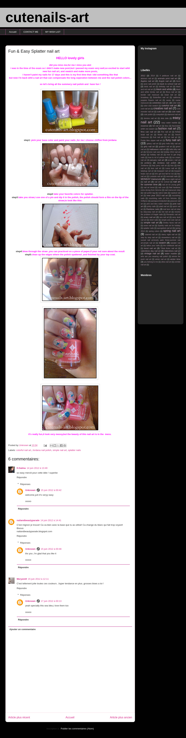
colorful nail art (23, 450)
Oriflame (144, 201)
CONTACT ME (30, 32)
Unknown (30, 490)
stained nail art (151, 234)
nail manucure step (172, 190)
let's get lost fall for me (164, 174)
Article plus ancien (121, 717)
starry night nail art (169, 234)
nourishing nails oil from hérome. (163, 198)
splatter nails (74, 450)
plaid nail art (164, 206)
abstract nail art (147, 78)
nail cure (161, 187)
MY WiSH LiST (52, 32)
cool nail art (145, 109)
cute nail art (162, 111)
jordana (148, 163)
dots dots (165, 118)
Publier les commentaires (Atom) (77, 728)
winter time (175, 259)
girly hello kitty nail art (171, 144)
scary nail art (150, 217)
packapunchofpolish (159, 201)
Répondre (22, 477)
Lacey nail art (171, 168)
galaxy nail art (152, 144)
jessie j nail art (174, 160)
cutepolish (160, 114)
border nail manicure (150, 95)
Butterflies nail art (161, 97)
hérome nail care (153, 152)
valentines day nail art (151, 251)
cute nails (176, 111)
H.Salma (21, 468)
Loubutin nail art (156, 176)
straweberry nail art (169, 237)
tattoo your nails (153, 246)
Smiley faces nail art (171, 223)
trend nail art (150, 248)
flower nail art (164, 135)
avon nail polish (150, 84)
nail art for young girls (171, 185)
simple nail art (60, 450)
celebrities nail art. (160, 103)
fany (166, 126)
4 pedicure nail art (168, 76)
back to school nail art (170, 84)
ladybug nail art (147, 171)
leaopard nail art (164, 171)
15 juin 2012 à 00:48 (51, 549)
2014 (153, 76)
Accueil (12, 32)
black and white (164, 89)
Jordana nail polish (41, 450)
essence (144, 126)
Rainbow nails (152, 209)
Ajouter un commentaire (22, 629)
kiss (172, 166)
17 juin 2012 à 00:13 (51, 601)
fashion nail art (167, 128)
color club (176, 103)
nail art (147, 182)
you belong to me (151, 262)
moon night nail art (172, 179)
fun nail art (172, 137)
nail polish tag (149, 193)
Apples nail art (147, 81)
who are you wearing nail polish (154, 256)
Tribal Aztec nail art (169, 248)
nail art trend (149, 187)
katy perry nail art (159, 166)
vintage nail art (152, 253)
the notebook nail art (171, 246)
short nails (154, 220)
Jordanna (144, 166)
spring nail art (171, 230)
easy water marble (169, 123)
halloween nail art (157, 149)
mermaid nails (172, 176)
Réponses (25, 484)
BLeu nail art (171, 92)
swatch (162, 242)
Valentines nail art (172, 251)
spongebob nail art (164, 228)
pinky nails (151, 206)
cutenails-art (47, 17)
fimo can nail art (149, 132)
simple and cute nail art (170, 220)
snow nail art (149, 226)
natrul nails (162, 193)
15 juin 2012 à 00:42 (51, 490)
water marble (171, 253)
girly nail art (149, 146)
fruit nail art (158, 137)
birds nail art (149, 87)
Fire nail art (166, 132)
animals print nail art (167, 78)
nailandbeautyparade (28, 520)
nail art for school (162, 182)
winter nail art (161, 259)
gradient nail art (165, 147)
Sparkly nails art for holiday (169, 226)
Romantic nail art (173, 214)
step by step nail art (149, 237)
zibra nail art (166, 262)
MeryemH (22, 579)
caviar (168, 100)
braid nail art (171, 95)
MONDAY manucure (151, 179)
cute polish (148, 114)
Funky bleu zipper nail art (151, 140)
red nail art (166, 212)
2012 (143, 75)
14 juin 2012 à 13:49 (37, 468)
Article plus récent (19, 717)
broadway (145, 97)
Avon (178, 81)
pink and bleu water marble (158, 204)
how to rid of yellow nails (158, 157)
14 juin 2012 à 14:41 (51, 520)
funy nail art (173, 140)
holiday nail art (156, 155)
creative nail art (162, 108)
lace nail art (156, 168)
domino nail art (150, 118)
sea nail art (164, 217)
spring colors (154, 231)
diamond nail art (173, 114)
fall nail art (156, 126)
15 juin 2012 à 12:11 (38, 579)
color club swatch (151, 106)
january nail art (157, 160)
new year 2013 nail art (157, 195)
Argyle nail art (165, 81)
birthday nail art (165, 87)
